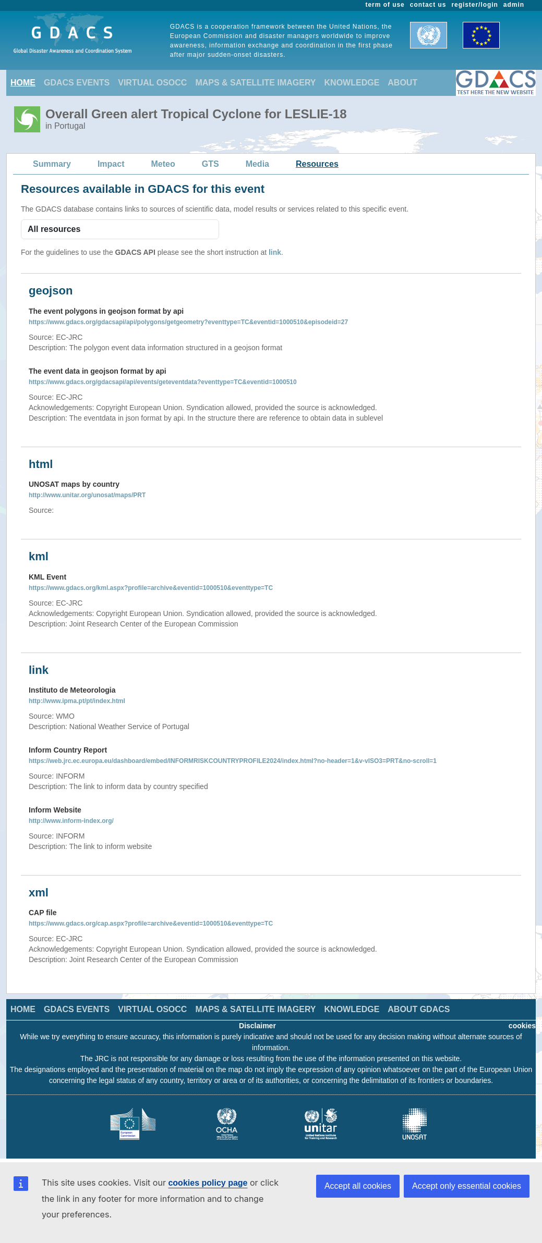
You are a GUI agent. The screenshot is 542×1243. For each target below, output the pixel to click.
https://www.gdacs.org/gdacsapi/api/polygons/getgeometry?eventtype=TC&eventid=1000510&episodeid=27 (188, 322)
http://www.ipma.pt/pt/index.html (77, 701)
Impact (111, 163)
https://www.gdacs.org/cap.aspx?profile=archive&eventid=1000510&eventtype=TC (151, 923)
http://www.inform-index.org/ (71, 820)
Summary (52, 163)
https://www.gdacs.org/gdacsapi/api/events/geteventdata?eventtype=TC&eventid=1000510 (163, 382)
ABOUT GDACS (419, 1009)
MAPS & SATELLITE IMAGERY (255, 82)
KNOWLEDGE (352, 82)
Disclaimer (257, 1026)
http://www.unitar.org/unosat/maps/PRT (87, 495)
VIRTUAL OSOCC (152, 82)
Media (257, 163)
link (275, 252)
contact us (428, 4)
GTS (210, 163)
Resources (317, 163)
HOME (22, 82)
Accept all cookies (357, 1186)
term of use (385, 4)
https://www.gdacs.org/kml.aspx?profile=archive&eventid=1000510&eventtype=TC (151, 588)
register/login (474, 4)
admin (513, 4)
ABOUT (402, 82)
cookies (522, 1026)
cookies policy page (207, 1182)
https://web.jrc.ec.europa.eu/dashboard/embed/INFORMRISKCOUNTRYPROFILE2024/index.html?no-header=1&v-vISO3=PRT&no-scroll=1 (233, 761)
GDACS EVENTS (77, 82)
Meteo (163, 163)
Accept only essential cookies (466, 1186)
